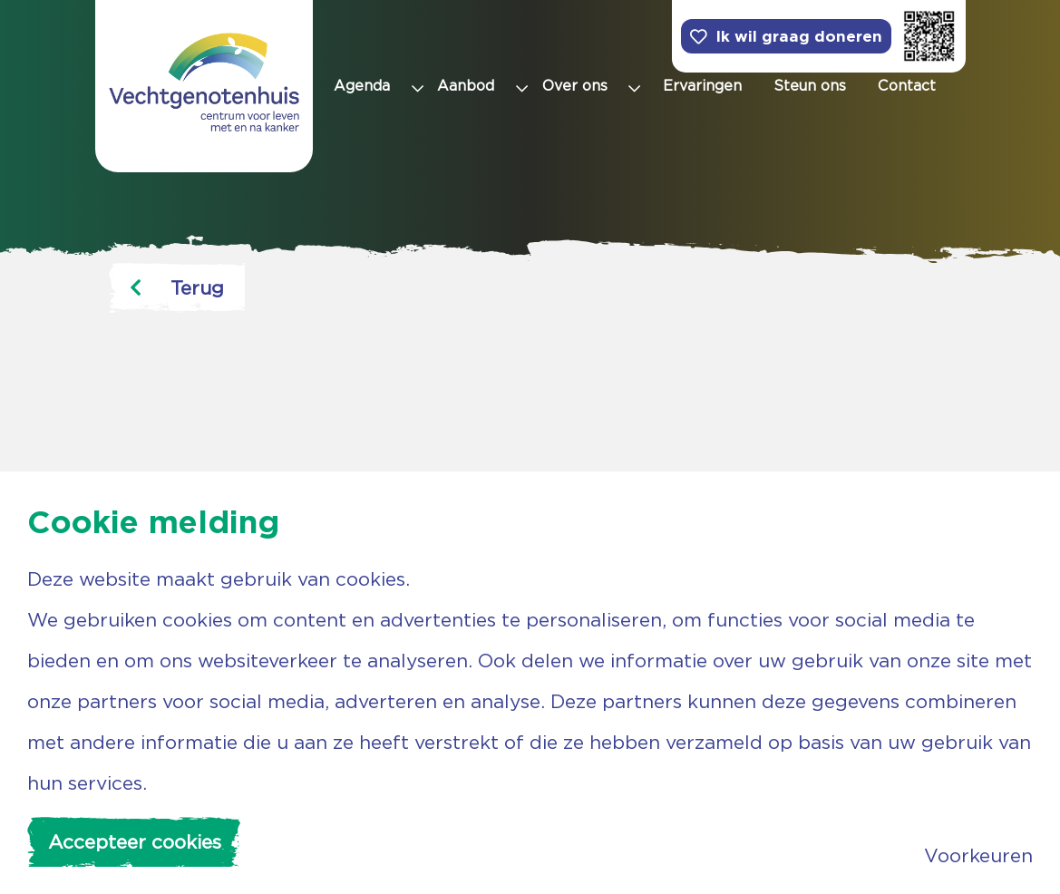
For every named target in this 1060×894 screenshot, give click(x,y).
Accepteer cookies (134, 842)
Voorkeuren (978, 855)
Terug (177, 288)
